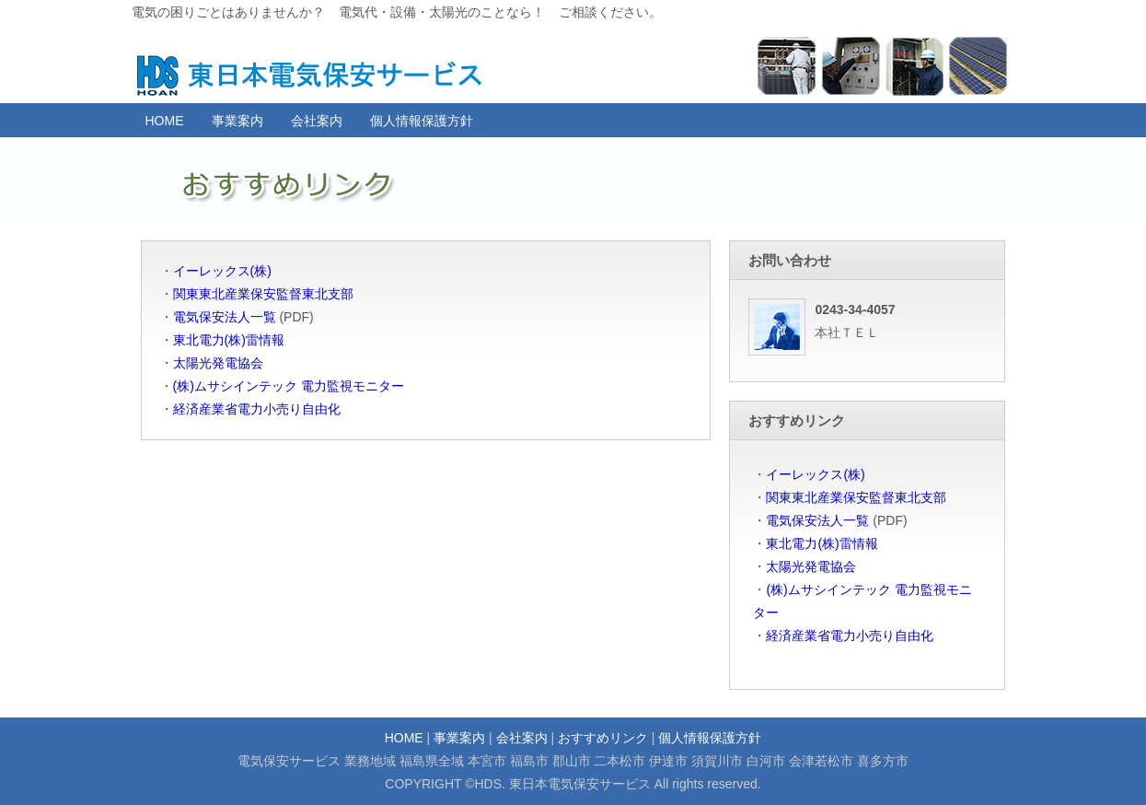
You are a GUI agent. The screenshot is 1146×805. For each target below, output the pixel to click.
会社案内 (316, 120)
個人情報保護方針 (421, 120)
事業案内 (237, 120)
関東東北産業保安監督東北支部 (263, 293)
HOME (164, 120)
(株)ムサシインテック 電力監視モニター (288, 386)
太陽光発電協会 (218, 363)
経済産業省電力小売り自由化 (257, 409)
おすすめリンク (603, 737)
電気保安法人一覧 (224, 316)
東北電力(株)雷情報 (228, 339)
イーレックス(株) (222, 270)
